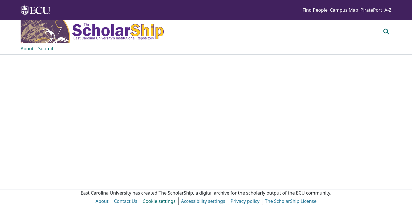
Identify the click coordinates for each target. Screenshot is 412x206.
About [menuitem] (27, 48)
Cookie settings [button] (159, 201)
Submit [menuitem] (45, 48)
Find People (315, 10)
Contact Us (125, 201)
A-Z (387, 10)
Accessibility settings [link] (203, 201)
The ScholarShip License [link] (290, 201)
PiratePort (371, 10)
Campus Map (344, 10)
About (102, 201)
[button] (386, 31)
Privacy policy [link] (245, 201)
